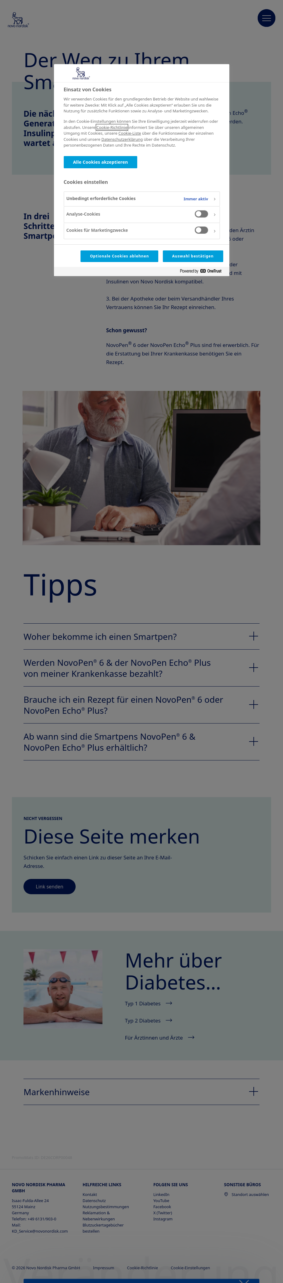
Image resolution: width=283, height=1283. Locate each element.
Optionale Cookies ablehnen (119, 256)
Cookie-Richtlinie (111, 127)
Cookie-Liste (129, 133)
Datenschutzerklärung (122, 139)
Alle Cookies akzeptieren (100, 162)
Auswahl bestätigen (193, 256)
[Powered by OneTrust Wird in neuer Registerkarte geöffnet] (203, 272)
